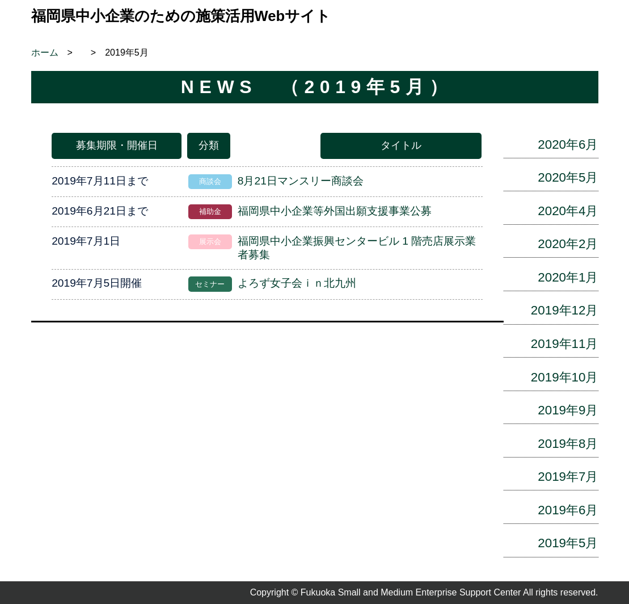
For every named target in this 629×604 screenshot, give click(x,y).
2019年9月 (568, 410)
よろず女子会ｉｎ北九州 (297, 283)
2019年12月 (564, 310)
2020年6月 (568, 144)
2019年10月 (564, 377)
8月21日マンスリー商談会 (301, 181)
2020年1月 (568, 277)
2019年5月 (568, 543)
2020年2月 (568, 244)
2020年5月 (568, 177)
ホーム (44, 52)
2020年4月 (568, 211)
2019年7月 (568, 476)
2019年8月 (568, 444)
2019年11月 (564, 344)
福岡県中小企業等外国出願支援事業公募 (335, 211)
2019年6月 (568, 510)
